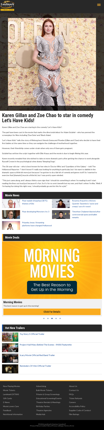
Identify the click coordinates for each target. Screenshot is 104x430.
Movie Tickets (9, 390)
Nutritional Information (13, 414)
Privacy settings (57, 426)
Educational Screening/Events (49, 398)
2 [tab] (48, 318)
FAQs (71, 394)
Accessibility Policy (77, 406)
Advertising (41, 386)
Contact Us (74, 390)
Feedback (7, 410)
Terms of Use (69, 426)
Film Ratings (74, 414)
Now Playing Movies (11, 386)
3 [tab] (52, 318)
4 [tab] (56, 318)
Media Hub (40, 414)
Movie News (12, 195)
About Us (73, 386)
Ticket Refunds (75, 398)
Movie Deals (12, 237)
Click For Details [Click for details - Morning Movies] (52, 311)
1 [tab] (44, 318)
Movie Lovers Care (11, 406)
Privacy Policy (35, 426)
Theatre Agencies (44, 410)
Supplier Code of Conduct (80, 410)
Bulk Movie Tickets (44, 390)
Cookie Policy (46, 426)
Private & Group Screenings (48, 394)
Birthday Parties (43, 406)
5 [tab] (60, 318)
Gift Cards (7, 398)
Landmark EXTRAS (11, 394)
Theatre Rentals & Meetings (48, 402)
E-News (6, 402)
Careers (72, 402)
